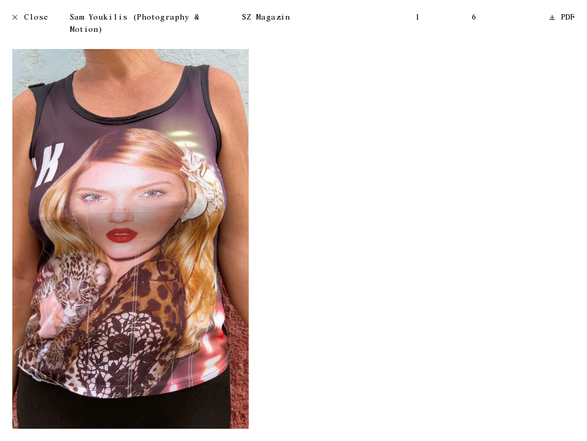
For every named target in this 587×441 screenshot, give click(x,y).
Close (30, 18)
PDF (562, 18)
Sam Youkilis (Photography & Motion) (134, 24)
